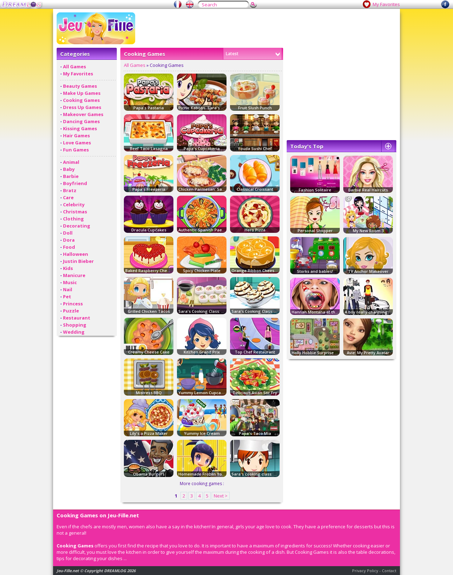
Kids (68, 268)
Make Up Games (82, 93)
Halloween (75, 254)
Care (68, 197)
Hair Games (76, 135)
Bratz (69, 190)
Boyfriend (75, 183)
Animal (71, 162)
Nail (67, 289)
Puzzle (71, 310)
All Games (74, 66)
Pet (67, 296)
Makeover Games (83, 114)
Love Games (77, 142)
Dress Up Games (82, 107)
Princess (73, 303)
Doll (68, 233)
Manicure (74, 275)
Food (69, 247)
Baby (69, 169)
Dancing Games (81, 121)
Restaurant (76, 318)
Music (70, 282)
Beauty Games (80, 86)
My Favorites (386, 4)
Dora (69, 240)
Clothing (73, 218)
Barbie (71, 176)
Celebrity (74, 204)
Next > (221, 496)
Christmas (75, 211)
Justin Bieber (78, 261)
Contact (389, 570)
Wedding (74, 332)
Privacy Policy (365, 570)
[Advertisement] (267, 28)
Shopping (74, 325)
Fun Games (76, 149)
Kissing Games (80, 128)
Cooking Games (81, 100)
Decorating (76, 226)
